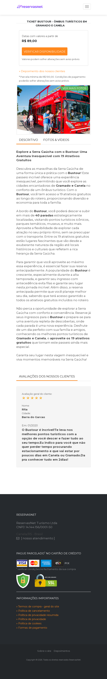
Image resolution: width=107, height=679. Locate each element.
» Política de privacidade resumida (37, 615)
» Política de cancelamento (33, 610)
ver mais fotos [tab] (74, 88)
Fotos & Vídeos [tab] (56, 140)
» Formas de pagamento (31, 627)
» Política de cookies (29, 623)
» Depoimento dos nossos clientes (42, 71)
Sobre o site (44, 650)
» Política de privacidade (31, 619)
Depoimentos (62, 650)
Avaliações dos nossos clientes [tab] (47, 376)
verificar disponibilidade (44, 51)
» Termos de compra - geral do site (37, 606)
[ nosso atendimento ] (38, 538)
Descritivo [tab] (28, 140)
